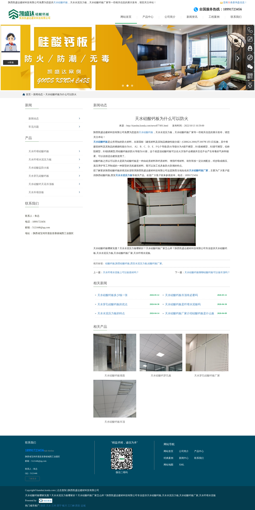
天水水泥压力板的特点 (111, 313)
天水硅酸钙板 (60, 2)
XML (181, 464)
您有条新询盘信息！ (233, 2)
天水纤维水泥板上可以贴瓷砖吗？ (121, 272)
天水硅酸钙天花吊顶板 (41, 184)
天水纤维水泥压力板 (40, 159)
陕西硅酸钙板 (122, 263)
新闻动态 (38, 94)
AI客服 (11, 62)
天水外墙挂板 (36, 192)
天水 (48, 505)
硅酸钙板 (110, 263)
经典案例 (168, 458)
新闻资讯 (192, 16)
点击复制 (62, 490)
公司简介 (170, 16)
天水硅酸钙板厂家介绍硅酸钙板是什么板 (189, 313)
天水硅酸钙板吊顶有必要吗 (181, 295)
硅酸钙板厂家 (155, 263)
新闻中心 (184, 458)
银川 (64, 505)
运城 (83, 505)
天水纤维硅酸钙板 (39, 151)
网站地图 (168, 464)
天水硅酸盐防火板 (39, 167)
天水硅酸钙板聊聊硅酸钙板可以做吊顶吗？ (207, 272)
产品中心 (148, 16)
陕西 (43, 505)
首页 (28, 94)
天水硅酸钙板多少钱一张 (112, 295)
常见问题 (34, 126)
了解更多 (32, 478)
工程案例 (214, 16)
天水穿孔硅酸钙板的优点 (112, 304)
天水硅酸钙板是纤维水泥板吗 (183, 304)
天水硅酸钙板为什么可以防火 (60, 94)
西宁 (59, 505)
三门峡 (71, 505)
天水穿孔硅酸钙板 (39, 176)
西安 (77, 505)
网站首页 (126, 16)
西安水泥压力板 (138, 263)
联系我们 (236, 16)
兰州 (53, 505)
